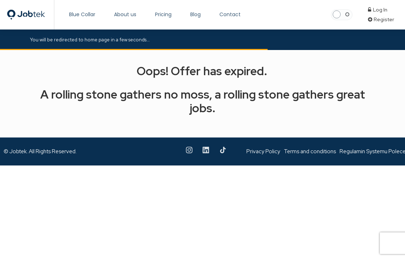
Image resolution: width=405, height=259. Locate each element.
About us (125, 14)
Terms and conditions (310, 151)
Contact (230, 14)
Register (381, 19)
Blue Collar (82, 14)
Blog (195, 14)
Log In (377, 9)
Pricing (163, 14)
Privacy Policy (263, 151)
